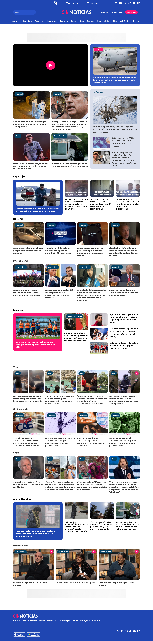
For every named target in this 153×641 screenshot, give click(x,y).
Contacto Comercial (36, 621)
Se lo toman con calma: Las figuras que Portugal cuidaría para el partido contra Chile (35, 344)
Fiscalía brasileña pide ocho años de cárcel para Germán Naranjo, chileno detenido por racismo (123, 252)
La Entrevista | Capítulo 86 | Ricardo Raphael (30, 584)
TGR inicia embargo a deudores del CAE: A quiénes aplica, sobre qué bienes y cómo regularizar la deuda (27, 442)
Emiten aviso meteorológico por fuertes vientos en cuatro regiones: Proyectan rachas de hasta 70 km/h (76, 527)
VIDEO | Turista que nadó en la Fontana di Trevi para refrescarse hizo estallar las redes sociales (59, 400)
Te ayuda (90, 21)
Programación (117, 12)
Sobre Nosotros (19, 621)
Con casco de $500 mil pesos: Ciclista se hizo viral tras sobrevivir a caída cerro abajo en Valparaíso (123, 400)
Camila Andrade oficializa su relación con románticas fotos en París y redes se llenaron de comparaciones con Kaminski (60, 486)
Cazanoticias (52, 21)
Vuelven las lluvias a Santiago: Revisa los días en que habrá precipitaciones (69, 164)
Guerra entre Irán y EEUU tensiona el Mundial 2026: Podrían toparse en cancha (26, 292)
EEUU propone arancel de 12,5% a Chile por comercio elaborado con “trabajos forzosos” (60, 294)
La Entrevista (125, 21)
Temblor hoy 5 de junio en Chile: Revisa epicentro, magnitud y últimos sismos (58, 250)
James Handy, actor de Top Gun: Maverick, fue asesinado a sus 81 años (28, 484)
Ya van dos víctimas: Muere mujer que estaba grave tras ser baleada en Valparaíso (30, 124)
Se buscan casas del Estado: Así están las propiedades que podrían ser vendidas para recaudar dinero (101, 204)
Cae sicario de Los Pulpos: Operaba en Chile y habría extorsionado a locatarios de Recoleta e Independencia (127, 204)
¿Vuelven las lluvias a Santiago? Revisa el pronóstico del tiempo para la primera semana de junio (35, 533)
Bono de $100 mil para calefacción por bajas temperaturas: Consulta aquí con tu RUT (91, 442)
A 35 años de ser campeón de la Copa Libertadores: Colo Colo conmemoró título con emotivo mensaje (123, 333)
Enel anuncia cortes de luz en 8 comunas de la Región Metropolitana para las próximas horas (60, 442)
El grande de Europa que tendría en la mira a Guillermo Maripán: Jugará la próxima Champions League (123, 318)
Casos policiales (77, 21)
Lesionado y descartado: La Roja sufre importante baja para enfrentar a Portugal (123, 346)
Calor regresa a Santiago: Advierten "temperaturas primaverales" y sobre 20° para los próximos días (101, 525)
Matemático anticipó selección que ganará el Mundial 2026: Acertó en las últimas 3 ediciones (76, 337)
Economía (64, 21)
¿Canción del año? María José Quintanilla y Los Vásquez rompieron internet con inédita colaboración (92, 486)
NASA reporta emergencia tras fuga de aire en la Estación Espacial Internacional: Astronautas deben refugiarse (115, 129)
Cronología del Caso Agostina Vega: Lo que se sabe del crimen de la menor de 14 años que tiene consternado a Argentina (92, 295)
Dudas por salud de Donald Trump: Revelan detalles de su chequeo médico (123, 292)
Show (99, 21)
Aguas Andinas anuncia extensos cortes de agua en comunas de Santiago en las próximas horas (123, 442)
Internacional (27, 21)
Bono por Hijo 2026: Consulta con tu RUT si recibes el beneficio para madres (123, 142)
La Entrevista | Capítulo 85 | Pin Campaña (76, 583)
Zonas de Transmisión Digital (58, 621)
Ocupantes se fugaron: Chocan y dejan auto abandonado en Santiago (28, 250)
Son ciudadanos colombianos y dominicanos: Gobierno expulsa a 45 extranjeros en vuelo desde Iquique (114, 80)
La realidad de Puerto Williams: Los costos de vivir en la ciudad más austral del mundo (37, 209)
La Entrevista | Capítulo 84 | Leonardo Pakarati (116, 584)
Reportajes (39, 21)
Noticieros (137, 21)
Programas (104, 12)
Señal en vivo (131, 12)
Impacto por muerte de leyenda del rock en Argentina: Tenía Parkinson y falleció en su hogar (31, 166)
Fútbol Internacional (74, 316)
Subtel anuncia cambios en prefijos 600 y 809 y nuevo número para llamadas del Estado (90, 252)
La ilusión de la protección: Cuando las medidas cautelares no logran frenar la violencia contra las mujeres (76, 204)
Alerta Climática (110, 21)
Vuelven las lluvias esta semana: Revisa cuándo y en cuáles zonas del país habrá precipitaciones (127, 525)
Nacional (15, 21)
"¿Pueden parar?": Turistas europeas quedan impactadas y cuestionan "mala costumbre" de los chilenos (92, 400)
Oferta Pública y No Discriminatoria (87, 621)
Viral (17, 373)
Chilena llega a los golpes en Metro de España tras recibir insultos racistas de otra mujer (28, 399)
